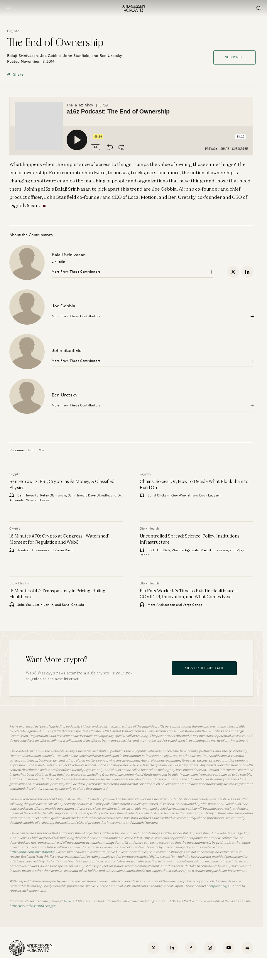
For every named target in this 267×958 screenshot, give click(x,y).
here (67, 901)
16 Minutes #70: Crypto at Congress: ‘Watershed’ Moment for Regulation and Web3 (59, 539)
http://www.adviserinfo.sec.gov (32, 906)
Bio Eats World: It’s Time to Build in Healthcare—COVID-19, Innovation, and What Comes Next (189, 594)
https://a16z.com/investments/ (32, 852)
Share (15, 74)
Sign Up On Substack (204, 668)
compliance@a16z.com (224, 886)
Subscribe (234, 57)
